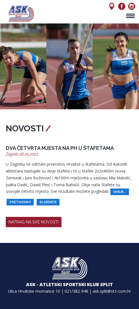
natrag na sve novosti (34, 222)
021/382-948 (76, 291)
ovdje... (119, 192)
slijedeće (48, 202)
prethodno (20, 202)
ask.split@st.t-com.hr (112, 291)
